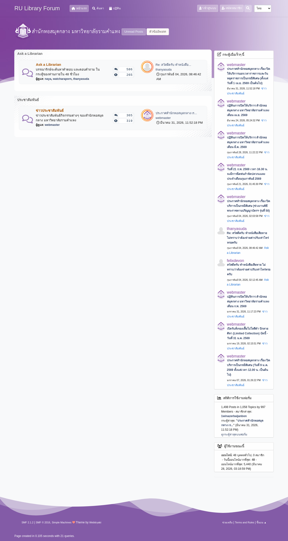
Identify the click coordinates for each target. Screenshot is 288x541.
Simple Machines (61, 522)
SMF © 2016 (43, 522)
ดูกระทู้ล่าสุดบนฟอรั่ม (234, 434)
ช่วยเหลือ (227, 522)
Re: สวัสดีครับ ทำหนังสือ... (173, 64)
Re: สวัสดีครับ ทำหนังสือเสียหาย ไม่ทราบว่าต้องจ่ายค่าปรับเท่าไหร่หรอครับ (248, 237)
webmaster (52, 125)
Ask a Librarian (48, 64)
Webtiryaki (95, 522)
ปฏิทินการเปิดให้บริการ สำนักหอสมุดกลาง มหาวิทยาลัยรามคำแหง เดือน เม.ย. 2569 (248, 110)
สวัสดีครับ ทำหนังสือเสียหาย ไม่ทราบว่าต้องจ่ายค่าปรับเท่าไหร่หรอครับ (248, 269)
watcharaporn (62, 79)
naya (48, 79)
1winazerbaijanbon (234, 416)
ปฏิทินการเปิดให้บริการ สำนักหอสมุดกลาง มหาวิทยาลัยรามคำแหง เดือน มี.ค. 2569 (248, 142)
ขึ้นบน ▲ (262, 522)
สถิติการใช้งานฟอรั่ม (234, 398)
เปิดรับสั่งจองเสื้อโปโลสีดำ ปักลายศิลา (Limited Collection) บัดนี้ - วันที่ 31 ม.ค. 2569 (247, 333)
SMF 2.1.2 (27, 522)
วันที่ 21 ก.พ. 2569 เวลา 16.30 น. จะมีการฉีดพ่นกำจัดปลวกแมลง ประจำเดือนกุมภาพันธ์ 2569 (247, 174)
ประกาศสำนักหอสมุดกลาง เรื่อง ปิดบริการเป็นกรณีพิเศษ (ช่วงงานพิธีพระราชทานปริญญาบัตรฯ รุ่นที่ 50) (248, 205)
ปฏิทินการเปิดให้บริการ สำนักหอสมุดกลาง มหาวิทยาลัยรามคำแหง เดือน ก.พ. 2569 (248, 301)
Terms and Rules (244, 522)
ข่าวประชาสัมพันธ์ (50, 110)
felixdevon (235, 261)
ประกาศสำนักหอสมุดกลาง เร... (176, 113)
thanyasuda (81, 79)
